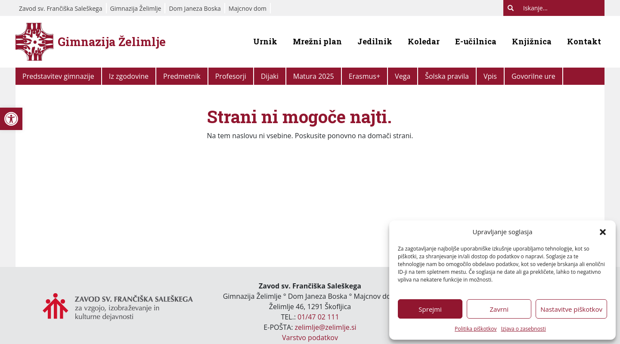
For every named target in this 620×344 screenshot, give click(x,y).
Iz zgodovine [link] (129, 76)
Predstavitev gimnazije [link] (58, 76)
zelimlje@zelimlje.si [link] (325, 327)
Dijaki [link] (270, 76)
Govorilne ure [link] (533, 76)
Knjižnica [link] (532, 41)
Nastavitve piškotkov (571, 309)
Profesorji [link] (230, 76)
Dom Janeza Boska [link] (194, 8)
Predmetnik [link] (182, 76)
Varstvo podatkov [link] (310, 337)
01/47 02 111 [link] (318, 317)
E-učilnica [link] (475, 41)
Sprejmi (429, 309)
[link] (11, 119)
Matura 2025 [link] (313, 76)
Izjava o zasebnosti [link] (523, 328)
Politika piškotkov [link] (475, 328)
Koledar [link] (424, 41)
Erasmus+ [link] (364, 76)
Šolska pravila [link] (447, 76)
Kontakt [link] (584, 41)
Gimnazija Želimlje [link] (135, 8)
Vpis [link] (490, 76)
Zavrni (499, 309)
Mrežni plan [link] (317, 41)
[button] (602, 231)
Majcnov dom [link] (248, 8)
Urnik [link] (265, 41)
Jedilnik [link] (374, 41)
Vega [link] (402, 76)
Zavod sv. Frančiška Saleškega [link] (60, 8)
